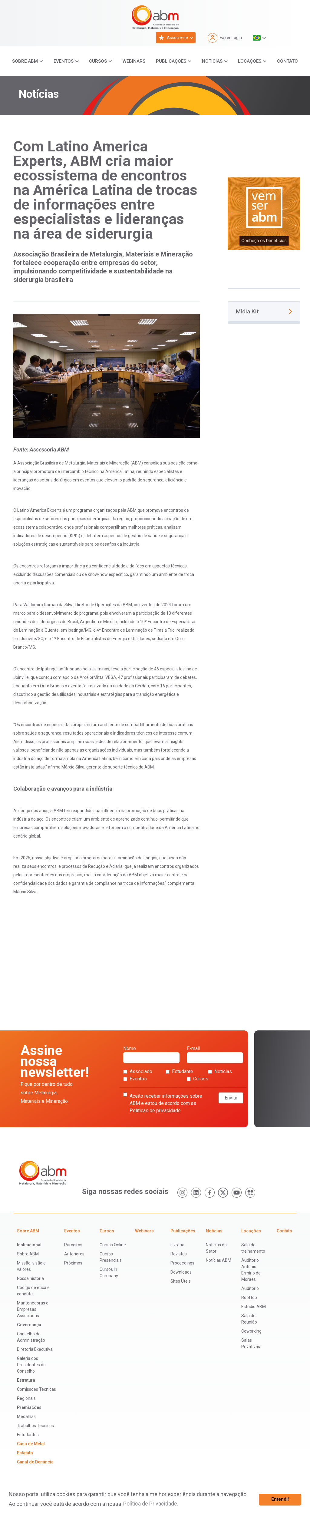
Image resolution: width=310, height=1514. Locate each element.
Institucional (29, 1244)
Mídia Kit (264, 311)
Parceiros (73, 1244)
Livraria (177, 1244)
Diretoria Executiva (35, 1349)
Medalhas (26, 1416)
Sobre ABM (25, 61)
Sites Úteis (180, 1281)
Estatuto (25, 1452)
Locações (249, 61)
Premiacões (29, 1407)
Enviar (231, 1098)
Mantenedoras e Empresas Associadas (32, 1309)
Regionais (26, 1398)
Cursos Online (113, 1244)
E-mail (215, 1054)
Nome (151, 1054)
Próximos (73, 1263)
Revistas (178, 1253)
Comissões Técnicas (36, 1389)
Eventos (64, 61)
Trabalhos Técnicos (35, 1425)
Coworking (251, 1331)
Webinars (134, 61)
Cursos (98, 61)
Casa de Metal (31, 1443)
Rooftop (249, 1297)
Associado (137, 1071)
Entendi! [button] (280, 1499)
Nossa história (30, 1278)
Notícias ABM (218, 1260)
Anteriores (74, 1253)
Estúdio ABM (253, 1306)
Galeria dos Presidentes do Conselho (31, 1365)
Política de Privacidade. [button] (150, 1503)
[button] (259, 38)
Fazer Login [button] (225, 38)
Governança (29, 1324)
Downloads (181, 1272)
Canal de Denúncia (35, 1461)
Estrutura (26, 1380)
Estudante (179, 1071)
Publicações (171, 61)
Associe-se (173, 38)
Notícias (220, 1071)
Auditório (250, 1288)
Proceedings (182, 1263)
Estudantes (28, 1434)
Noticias (212, 61)
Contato (287, 61)
